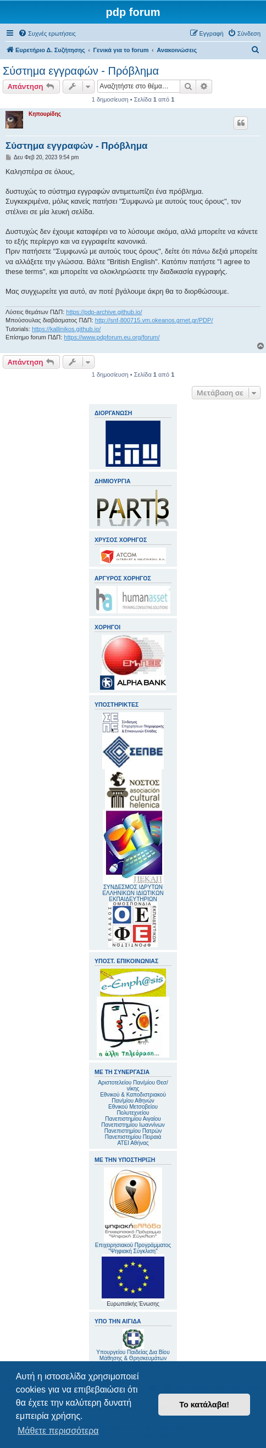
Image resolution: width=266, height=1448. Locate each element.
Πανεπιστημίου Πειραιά (133, 1137)
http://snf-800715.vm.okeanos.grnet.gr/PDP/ (154, 320)
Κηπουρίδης (45, 114)
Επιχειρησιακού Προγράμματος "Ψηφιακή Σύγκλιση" (133, 1210)
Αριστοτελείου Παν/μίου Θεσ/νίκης (133, 1086)
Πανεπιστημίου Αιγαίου (132, 1119)
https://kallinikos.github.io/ (66, 329)
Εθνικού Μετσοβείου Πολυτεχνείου (133, 1110)
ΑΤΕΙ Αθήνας (132, 1143)
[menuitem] (47, 33)
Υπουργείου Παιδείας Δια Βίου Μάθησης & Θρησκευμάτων (132, 1355)
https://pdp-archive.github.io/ (104, 312)
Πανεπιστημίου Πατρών (133, 1131)
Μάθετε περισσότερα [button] (58, 1430)
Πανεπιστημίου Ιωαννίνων (132, 1125)
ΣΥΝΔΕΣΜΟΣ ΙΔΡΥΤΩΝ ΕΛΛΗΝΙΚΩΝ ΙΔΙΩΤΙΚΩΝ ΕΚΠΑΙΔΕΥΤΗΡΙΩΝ (132, 893)
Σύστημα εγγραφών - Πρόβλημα (81, 71)
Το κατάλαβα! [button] (204, 1404)
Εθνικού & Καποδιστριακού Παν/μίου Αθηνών (133, 1098)
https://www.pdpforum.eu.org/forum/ (111, 337)
